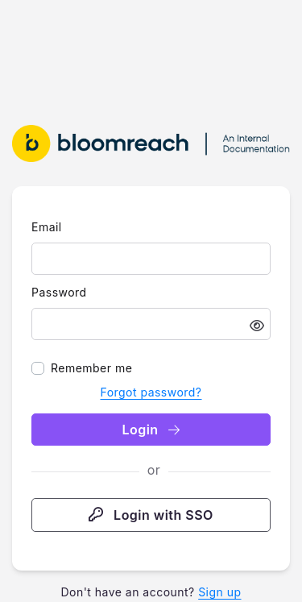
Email (46, 227)
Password (59, 292)
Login (151, 429)
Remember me (91, 368)
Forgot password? (150, 392)
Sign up (219, 592)
